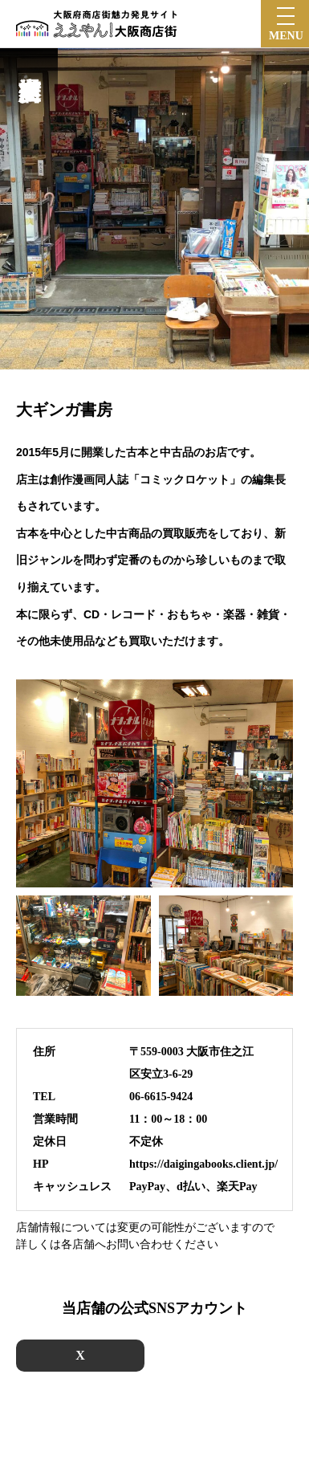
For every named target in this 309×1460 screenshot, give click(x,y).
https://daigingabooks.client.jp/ (203, 1164)
